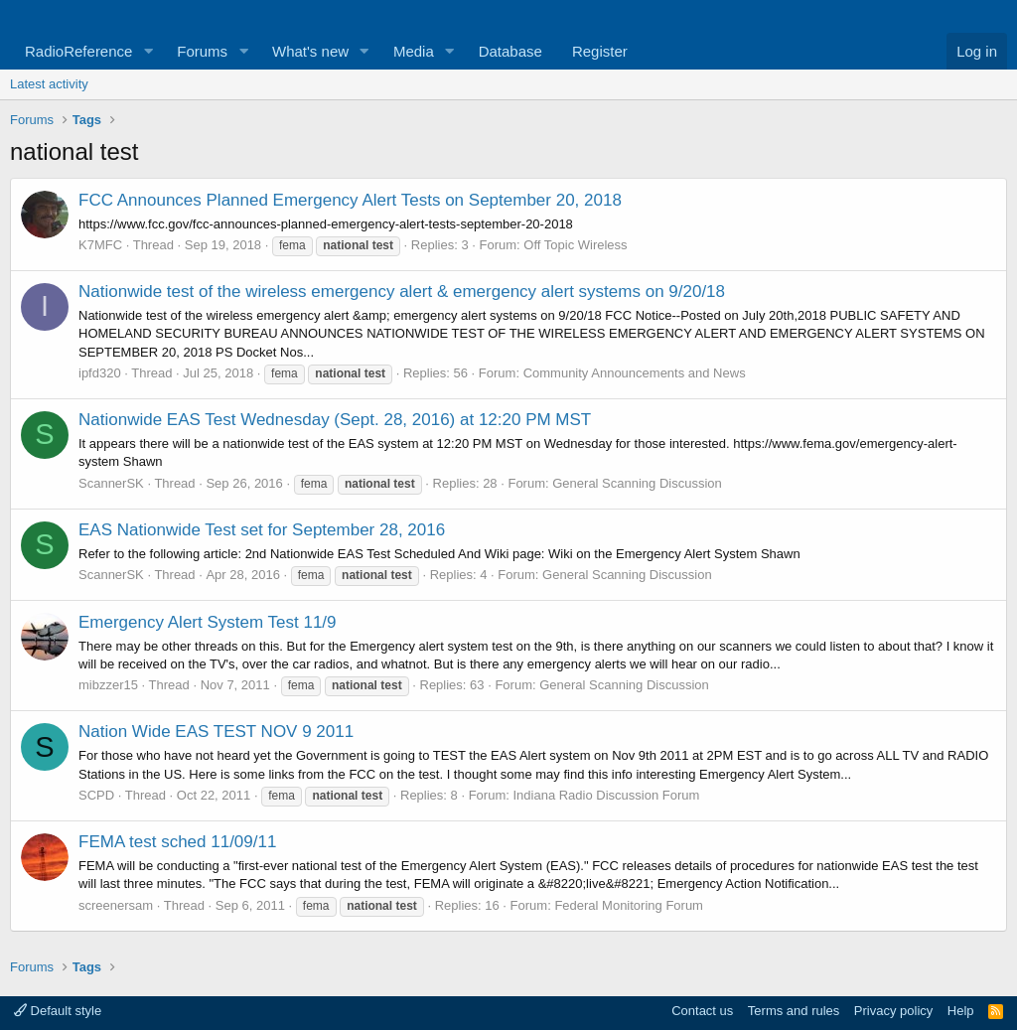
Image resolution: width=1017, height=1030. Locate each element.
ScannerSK (111, 483)
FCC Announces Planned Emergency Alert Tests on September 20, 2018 (350, 200)
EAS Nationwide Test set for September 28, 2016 (261, 529)
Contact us (702, 1010)
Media (413, 51)
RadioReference (78, 51)
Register (600, 51)
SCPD (96, 795)
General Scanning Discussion (637, 483)
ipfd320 (99, 373)
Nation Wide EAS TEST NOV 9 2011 (216, 731)
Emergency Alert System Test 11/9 (207, 622)
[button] (148, 51)
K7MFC (100, 244)
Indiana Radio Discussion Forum (605, 795)
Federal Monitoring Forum (628, 905)
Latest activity (49, 83)
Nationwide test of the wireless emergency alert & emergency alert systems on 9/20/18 (401, 291)
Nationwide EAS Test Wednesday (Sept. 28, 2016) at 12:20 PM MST (334, 419)
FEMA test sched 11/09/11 (177, 841)
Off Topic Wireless (575, 244)
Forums (202, 51)
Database (510, 51)
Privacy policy (893, 1010)
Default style (57, 1010)
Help (960, 1010)
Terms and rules (793, 1010)
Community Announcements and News (634, 373)
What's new (310, 51)
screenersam (115, 905)
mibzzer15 (108, 684)
